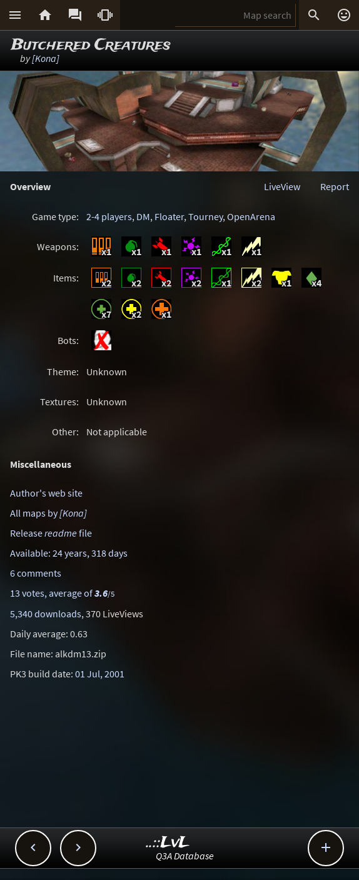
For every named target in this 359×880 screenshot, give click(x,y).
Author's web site (46, 493)
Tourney (205, 216)
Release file (51, 533)
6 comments (35, 573)
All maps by (48, 513)
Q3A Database (185, 855)
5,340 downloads (45, 613)
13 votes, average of (62, 593)
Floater (169, 216)
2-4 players (109, 216)
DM (143, 216)
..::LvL (168, 843)
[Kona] (45, 58)
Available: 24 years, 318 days (69, 553)
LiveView (282, 186)
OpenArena (251, 216)
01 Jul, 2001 (99, 673)
